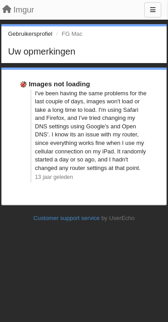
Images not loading (59, 84)
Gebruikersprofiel (30, 33)
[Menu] (152, 9)
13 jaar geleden (54, 177)
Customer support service (66, 218)
